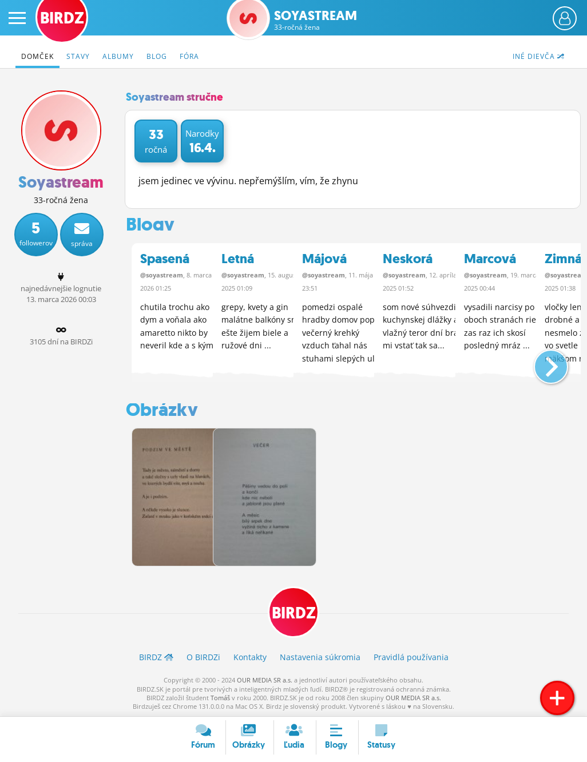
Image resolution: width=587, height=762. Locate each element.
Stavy (78, 56)
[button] (541, 361)
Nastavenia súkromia (320, 656)
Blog (156, 56)
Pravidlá (411, 656)
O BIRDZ (203, 656)
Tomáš (220, 697)
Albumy (118, 56)
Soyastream (315, 20)
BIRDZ (294, 611)
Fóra (189, 56)
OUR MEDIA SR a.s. (264, 679)
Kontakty (250, 656)
